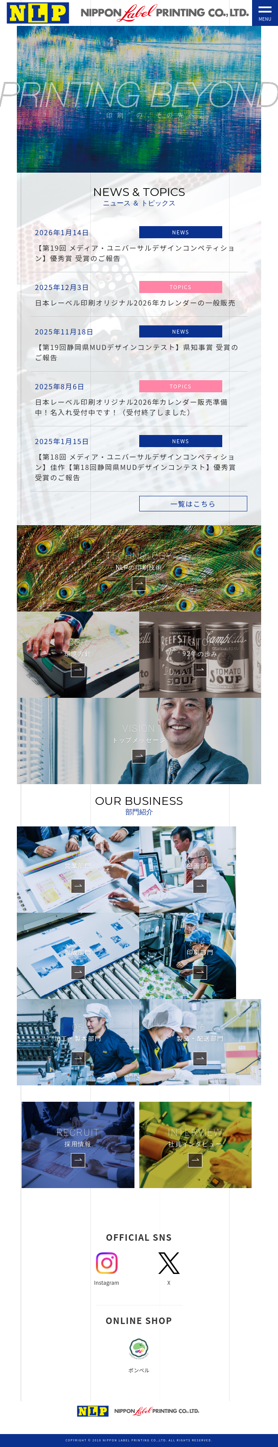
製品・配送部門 (200, 1032)
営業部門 (77, 859)
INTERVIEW (195, 1138)
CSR (77, 648)
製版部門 (77, 945)
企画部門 (200, 859)
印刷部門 (200, 945)
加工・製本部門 (77, 1032)
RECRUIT (78, 1138)
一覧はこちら (193, 503)
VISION (139, 734)
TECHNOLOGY (139, 561)
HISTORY (200, 648)
